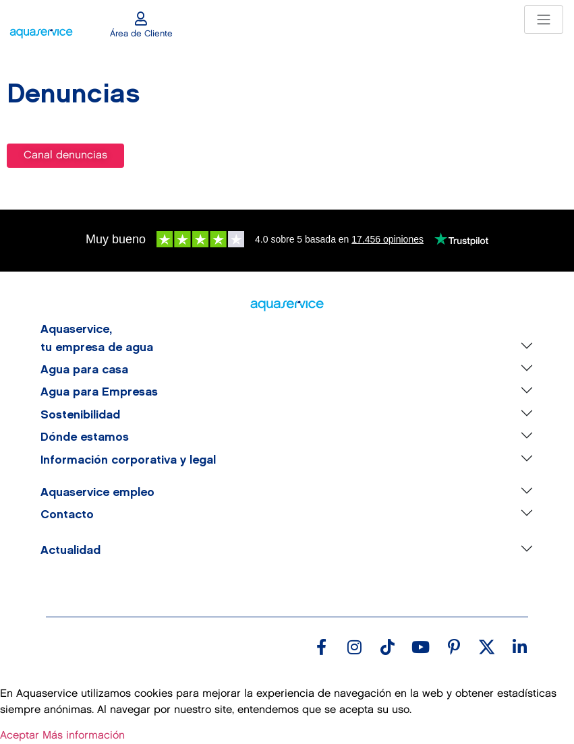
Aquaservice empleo (97, 492)
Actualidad (70, 550)
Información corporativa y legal (128, 460)
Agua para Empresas (99, 392)
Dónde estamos (84, 437)
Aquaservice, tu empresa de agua (96, 338)
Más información (83, 736)
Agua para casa (84, 370)
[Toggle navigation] (543, 19)
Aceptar (19, 736)
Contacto (67, 514)
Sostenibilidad (80, 415)
